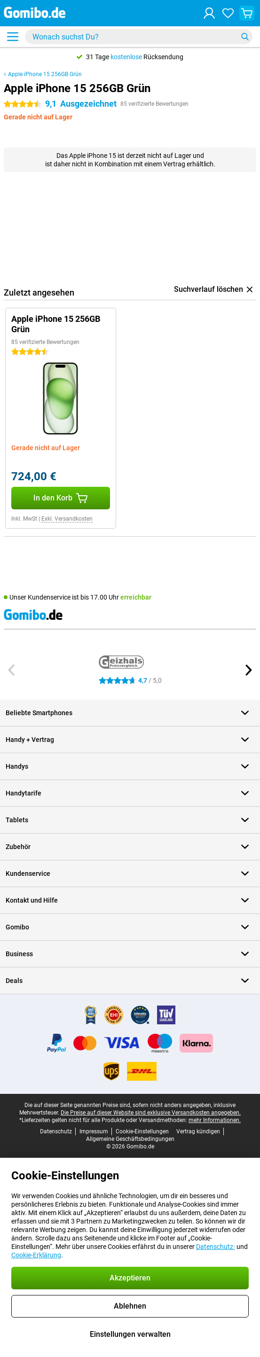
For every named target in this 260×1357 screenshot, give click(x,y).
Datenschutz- (215, 1246)
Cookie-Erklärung (36, 1255)
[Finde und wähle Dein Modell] (138, 36)
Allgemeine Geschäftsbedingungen (130, 1139)
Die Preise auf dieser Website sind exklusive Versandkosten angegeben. (151, 1112)
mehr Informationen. (215, 1120)
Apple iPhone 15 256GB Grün (45, 74)
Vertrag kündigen (198, 1131)
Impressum (93, 1131)
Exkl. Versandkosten (67, 518)
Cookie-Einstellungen (142, 1131)
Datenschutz (56, 1131)
